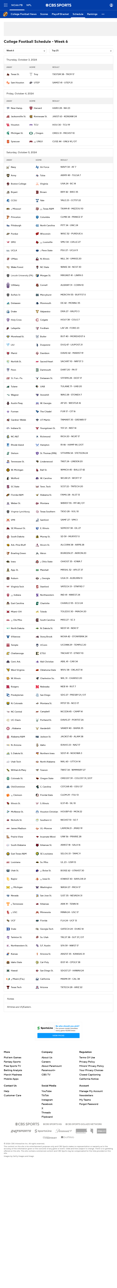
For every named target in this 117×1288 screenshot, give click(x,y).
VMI (13, 520)
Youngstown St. (47, 428)
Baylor (14, 879)
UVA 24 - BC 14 (68, 183)
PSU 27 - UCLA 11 (69, 250)
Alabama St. (46, 495)
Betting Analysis (13, 1070)
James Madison (18, 828)
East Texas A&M (19, 853)
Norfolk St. (16, 361)
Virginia (44, 183)
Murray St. (45, 536)
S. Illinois (44, 803)
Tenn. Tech (45, 486)
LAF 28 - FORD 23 (70, 328)
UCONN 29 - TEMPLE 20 (73, 645)
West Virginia (17, 670)
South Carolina (47, 620)
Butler (43, 336)
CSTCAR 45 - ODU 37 (71, 786)
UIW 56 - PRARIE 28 (71, 836)
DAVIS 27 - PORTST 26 (72, 720)
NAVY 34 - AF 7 (68, 167)
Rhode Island (17, 445)
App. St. (14, 570)
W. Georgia (45, 403)
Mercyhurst (45, 295)
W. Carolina (46, 478)
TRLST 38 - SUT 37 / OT (72, 937)
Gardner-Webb (18, 420)
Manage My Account (91, 1091)
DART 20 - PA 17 (69, 369)
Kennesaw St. (40, 116)
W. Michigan (17, 470)
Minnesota (45, 912)
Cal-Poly (44, 962)
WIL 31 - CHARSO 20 (71, 678)
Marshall (44, 570)
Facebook (47, 1104)
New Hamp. (16, 108)
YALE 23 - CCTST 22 (71, 200)
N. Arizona (16, 745)
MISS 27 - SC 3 (68, 620)
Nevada (14, 895)
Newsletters (86, 1095)
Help (6, 1091)
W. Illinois (16, 678)
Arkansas (44, 904)
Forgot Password (88, 1104)
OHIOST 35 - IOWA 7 (71, 561)
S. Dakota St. (17, 753)
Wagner (15, 395)
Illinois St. (15, 803)
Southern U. (46, 820)
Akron (43, 553)
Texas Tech (16, 987)
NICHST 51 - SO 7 (69, 820)
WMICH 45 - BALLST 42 (73, 469)
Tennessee (18, 904)
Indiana (17, 595)
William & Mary (18, 770)
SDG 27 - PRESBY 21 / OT (73, 695)
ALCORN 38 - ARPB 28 (72, 544)
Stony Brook (46, 636)
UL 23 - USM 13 (68, 862)
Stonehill (44, 395)
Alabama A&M (18, 736)
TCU (36, 124)
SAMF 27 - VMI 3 (69, 519)
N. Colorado (17, 703)
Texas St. (15, 74)
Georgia (46, 578)
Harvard (38, 108)
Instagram (47, 1099)
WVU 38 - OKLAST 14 (71, 670)
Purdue (14, 233)
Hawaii (14, 970)
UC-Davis (16, 720)
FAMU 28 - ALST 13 (70, 494)
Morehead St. (17, 336)
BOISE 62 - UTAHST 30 (72, 870)
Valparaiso (45, 311)
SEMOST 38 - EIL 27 (71, 528)
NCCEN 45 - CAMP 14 (72, 711)
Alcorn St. (45, 545)
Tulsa (42, 175)
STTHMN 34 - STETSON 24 (74, 453)
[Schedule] (78, 14)
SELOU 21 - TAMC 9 (71, 853)
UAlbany (15, 285)
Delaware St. (46, 378)
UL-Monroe (46, 828)
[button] (103, 14)
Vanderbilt (45, 728)
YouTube (47, 1091)
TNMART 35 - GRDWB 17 (73, 419)
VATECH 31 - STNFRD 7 (72, 586)
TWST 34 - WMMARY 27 (73, 770)
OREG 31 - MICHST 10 (63, 133)
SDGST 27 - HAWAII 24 (72, 970)
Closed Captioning (89, 1074)
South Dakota (17, 536)
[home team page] (8, 74)
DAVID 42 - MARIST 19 (72, 353)
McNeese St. (17, 811)
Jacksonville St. (18, 116)
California (45, 979)
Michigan (18, 887)
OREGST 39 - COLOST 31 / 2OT (76, 778)
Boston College (18, 183)
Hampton (44, 445)
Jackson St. (45, 736)
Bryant (14, 192)
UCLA (14, 250)
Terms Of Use (87, 1057)
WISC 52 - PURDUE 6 (72, 233)
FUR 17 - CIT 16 (68, 411)
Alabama (16, 728)
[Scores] (44, 14)
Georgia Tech (46, 929)
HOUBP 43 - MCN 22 (71, 811)
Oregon (39, 133)
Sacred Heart (46, 361)
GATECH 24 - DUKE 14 (72, 929)
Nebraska (44, 686)
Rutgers (15, 686)
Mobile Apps (11, 1079)
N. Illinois (44, 259)
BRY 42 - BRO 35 (69, 192)
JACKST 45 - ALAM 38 (72, 736)
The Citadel (46, 411)
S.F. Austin (45, 945)
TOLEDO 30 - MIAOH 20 (73, 611)
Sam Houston (17, 82)
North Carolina (47, 225)
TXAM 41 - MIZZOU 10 (72, 208)
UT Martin (45, 420)
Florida (43, 920)
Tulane (14, 386)
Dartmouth (45, 370)
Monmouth (45, 303)
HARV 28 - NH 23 (61, 108)
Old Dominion (18, 786)
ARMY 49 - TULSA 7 (71, 175)
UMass (14, 259)
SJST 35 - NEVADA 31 (71, 895)
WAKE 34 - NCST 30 (71, 267)
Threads (46, 1112)
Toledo (43, 611)
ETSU (43, 653)
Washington (46, 887)
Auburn (14, 578)
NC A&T (15, 436)
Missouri (17, 208)
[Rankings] (92, 14)
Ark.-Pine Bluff (18, 545)
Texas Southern (47, 511)
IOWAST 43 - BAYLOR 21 (73, 879)
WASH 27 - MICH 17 (70, 887)
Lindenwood (46, 461)
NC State (44, 267)
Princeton (16, 217)
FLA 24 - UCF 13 (69, 920)
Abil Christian (47, 661)
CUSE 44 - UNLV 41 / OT (64, 141)
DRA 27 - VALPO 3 (70, 311)
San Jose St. (46, 895)
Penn (13, 370)
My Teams (85, 1099)
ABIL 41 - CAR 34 (69, 661)
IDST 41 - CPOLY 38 (70, 962)
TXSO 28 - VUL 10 (70, 511)
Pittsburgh (16, 225)
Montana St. (46, 703)
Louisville (48, 242)
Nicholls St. (16, 820)
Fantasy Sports (12, 1061)
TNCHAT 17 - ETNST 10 (72, 653)
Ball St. (43, 470)
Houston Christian (49, 811)
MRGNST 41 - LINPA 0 (72, 275)
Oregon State (46, 778)
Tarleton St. (16, 937)
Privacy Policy (87, 1061)
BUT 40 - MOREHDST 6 (73, 336)
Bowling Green (18, 553)
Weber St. (16, 503)
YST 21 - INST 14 (68, 428)
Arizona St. (45, 954)
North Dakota (17, 628)
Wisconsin (45, 233)
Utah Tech (16, 761)
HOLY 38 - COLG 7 (70, 319)
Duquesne (45, 345)
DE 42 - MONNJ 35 (70, 303)
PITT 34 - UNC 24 (69, 225)
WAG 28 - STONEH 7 (71, 394)
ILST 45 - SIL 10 (68, 803)
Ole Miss (17, 620)
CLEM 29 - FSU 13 (70, 795)
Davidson (44, 353)
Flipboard (47, 1116)
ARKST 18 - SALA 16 (70, 845)
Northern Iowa (47, 753)
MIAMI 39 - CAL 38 (70, 979)
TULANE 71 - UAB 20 (71, 386)
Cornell (43, 285)
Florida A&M (17, 495)
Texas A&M (48, 208)
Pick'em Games (12, 1057)
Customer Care (12, 1095)
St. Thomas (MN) (48, 453)
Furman (14, 411)
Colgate (44, 320)
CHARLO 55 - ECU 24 (72, 603)
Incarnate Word (47, 836)
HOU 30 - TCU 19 (61, 124)
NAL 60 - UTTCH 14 (70, 761)
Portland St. (46, 720)
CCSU (14, 200)
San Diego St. (46, 970)
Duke (13, 929)
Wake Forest (17, 267)
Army (13, 175)
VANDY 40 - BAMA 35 (72, 728)
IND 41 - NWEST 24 (70, 595)
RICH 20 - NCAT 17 (70, 436)
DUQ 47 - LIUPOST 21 (72, 344)
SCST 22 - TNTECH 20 (72, 486)
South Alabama (18, 845)
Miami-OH (16, 611)
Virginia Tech (17, 586)
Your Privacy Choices (91, 1070)
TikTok (45, 1095)
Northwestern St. (19, 945)
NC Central (16, 711)
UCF (13, 920)
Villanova (15, 636)
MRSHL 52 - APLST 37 (72, 569)
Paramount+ (48, 1070)
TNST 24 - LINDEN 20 (72, 461)
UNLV (40, 141)
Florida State (46, 795)
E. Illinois (44, 528)
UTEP (37, 82)
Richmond (45, 436)
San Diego (45, 695)
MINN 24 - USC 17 (69, 912)
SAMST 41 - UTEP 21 (62, 82)
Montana (44, 503)
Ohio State (47, 561)
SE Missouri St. (18, 528)
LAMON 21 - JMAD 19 (71, 828)
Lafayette (15, 328)
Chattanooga (17, 653)
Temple (14, 645)
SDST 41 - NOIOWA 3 (71, 753)
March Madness (13, 1074)
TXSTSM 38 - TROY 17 (63, 74)
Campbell (45, 711)
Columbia (45, 217)
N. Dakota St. (46, 628)
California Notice (89, 1079)
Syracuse (15, 141)
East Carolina (17, 603)
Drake (14, 311)
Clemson (17, 795)
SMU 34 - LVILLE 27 (71, 242)
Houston (15, 124)
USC (15, 912)
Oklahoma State (48, 670)
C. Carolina (45, 786)
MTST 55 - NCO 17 (70, 703)
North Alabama (47, 761)
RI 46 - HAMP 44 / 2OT (72, 444)
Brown (43, 192)
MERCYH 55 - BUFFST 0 (73, 294)
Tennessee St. (17, 461)
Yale (42, 200)
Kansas (14, 954)
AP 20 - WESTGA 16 (71, 403)
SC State (15, 486)
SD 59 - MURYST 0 (70, 536)
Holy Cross (16, 320)
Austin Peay (17, 403)
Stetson (14, 453)
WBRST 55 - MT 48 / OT (73, 503)
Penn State (47, 250)
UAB (42, 386)
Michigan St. (17, 133)
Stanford (44, 586)
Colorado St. (17, 778)
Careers (46, 1061)
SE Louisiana (46, 853)
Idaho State (16, 962)
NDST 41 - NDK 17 (69, 628)
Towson (44, 770)
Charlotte (45, 603)
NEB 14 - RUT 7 (68, 686)
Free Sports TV (12, 1066)
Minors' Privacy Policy (91, 1066)
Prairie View (17, 836)
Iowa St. (46, 879)
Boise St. (46, 870)
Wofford (15, 478)
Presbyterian (17, 695)
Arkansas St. (46, 845)
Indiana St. (16, 428)
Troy (36, 74)
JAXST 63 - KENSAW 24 (64, 116)
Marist (14, 353)
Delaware (15, 303)
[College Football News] (23, 14)
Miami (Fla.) (19, 979)
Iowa (13, 561)
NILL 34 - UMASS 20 (71, 258)
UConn (43, 645)
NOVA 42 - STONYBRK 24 (74, 636)
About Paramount (52, 1066)
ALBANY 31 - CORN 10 (72, 285)
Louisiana (15, 862)
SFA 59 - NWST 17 (69, 945)
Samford (44, 520)
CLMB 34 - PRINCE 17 (72, 217)
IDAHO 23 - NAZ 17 (70, 745)
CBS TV (46, 1074)
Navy (13, 167)
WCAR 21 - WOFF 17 (71, 478)
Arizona (44, 987)
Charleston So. (47, 678)
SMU (13, 242)
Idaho (43, 745)
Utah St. (15, 870)
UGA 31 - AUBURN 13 (71, 578)
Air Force (44, 167)
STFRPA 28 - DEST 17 (71, 378)
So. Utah (44, 937)
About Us (47, 1057)
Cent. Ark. (16, 661)
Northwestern (47, 595)
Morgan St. (45, 275)
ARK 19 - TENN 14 (69, 904)
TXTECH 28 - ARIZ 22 (71, 987)
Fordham (44, 328)
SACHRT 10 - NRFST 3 (72, 361)
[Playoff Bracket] (60, 14)
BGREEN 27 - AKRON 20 (73, 553)
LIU (12, 345)
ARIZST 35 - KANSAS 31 (73, 954)
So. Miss (44, 862)
